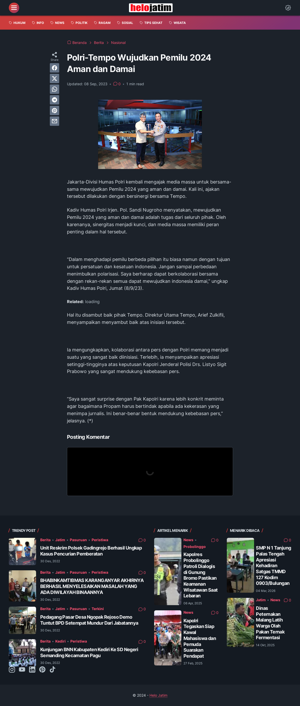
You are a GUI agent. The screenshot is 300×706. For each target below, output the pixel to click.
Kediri (60, 641)
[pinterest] (54, 110)
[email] (54, 121)
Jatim (60, 540)
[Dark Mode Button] (288, 8)
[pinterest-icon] (42, 669)
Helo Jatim (158, 695)
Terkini (98, 608)
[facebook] (54, 68)
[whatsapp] (54, 89)
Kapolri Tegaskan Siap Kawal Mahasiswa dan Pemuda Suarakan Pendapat (199, 638)
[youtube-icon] (22, 669)
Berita (45, 540)
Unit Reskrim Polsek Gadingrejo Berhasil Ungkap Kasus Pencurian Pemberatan (91, 551)
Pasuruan (78, 540)
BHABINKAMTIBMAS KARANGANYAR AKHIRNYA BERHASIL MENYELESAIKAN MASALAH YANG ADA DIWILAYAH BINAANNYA (92, 586)
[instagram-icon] (12, 669)
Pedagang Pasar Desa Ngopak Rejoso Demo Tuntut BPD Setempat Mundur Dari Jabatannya (89, 620)
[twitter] (54, 78)
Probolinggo (194, 546)
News (188, 540)
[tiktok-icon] (52, 669)
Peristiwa (100, 540)
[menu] (14, 8)
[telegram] (54, 99)
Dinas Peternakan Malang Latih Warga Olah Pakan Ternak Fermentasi (270, 622)
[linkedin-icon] (32, 669)
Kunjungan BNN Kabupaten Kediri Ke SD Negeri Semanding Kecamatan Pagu (89, 652)
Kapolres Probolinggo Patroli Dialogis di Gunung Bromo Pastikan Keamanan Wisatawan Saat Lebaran (200, 575)
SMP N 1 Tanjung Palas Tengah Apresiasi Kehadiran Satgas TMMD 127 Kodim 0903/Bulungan (273, 565)
